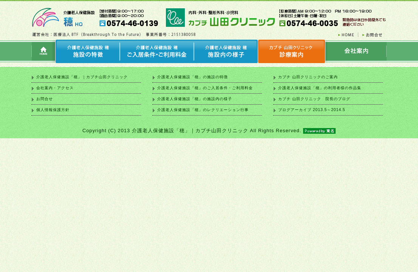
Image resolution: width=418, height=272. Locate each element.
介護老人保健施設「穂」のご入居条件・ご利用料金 (205, 88)
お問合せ (44, 99)
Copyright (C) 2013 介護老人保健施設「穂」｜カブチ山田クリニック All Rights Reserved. (209, 130)
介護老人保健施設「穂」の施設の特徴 (192, 77)
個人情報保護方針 (53, 110)
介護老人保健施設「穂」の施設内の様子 (194, 99)
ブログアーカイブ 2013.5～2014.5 (311, 110)
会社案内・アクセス (55, 88)
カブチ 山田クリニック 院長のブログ (314, 99)
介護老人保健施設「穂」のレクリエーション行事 (203, 110)
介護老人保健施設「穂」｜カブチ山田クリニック (82, 77)
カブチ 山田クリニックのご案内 (308, 77)
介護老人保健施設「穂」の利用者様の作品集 (319, 88)
